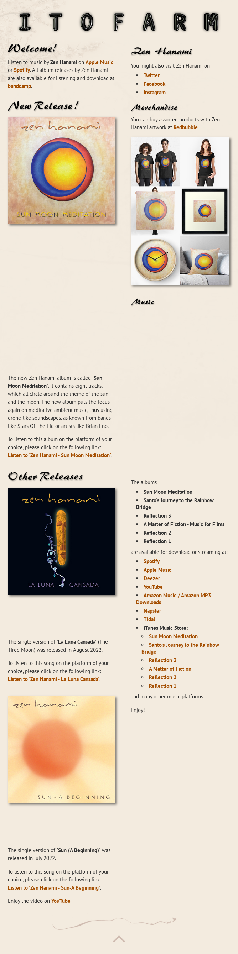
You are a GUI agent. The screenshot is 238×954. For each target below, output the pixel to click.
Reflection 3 (163, 660)
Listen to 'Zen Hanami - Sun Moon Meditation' (59, 455)
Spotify (22, 70)
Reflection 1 (163, 685)
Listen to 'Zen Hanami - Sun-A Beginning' (54, 887)
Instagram (155, 92)
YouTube (61, 900)
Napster (152, 610)
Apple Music (99, 62)
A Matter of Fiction (170, 668)
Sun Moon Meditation (173, 636)
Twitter (152, 75)
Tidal (149, 619)
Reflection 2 (163, 677)
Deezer (152, 578)
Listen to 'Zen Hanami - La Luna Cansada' (53, 679)
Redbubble (186, 127)
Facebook (154, 83)
